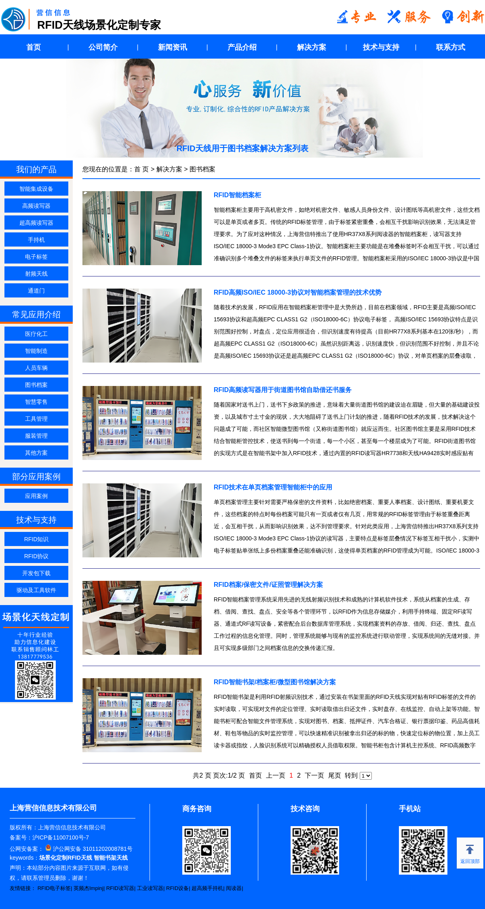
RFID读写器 (120, 888)
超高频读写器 (36, 222)
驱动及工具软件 (36, 590)
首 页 (141, 169)
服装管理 (36, 435)
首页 (33, 47)
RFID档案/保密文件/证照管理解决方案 (268, 584)
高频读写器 (36, 205)
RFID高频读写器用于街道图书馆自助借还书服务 (283, 389)
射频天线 (36, 273)
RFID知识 (36, 539)
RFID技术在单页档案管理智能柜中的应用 (273, 487)
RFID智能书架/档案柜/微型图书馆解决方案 (275, 682)
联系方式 (450, 47)
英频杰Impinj (88, 888)
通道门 (36, 290)
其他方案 (36, 452)
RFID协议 (36, 556)
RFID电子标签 (54, 888)
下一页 (314, 775)
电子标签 (36, 256)
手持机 (36, 239)
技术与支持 (381, 47)
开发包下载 (36, 573)
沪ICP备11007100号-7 (60, 837)
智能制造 (36, 351)
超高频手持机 (207, 888)
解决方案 (311, 47)
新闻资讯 (172, 47)
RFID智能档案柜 (237, 195)
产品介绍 (242, 47)
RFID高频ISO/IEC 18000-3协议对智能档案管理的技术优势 (298, 292)
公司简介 (103, 47)
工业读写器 (150, 888)
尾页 (334, 775)
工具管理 (36, 418)
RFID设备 (177, 888)
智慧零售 (36, 402)
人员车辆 (36, 368)
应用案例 (36, 496)
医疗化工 (36, 334)
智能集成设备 (36, 189)
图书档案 (36, 385)
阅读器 (234, 888)
